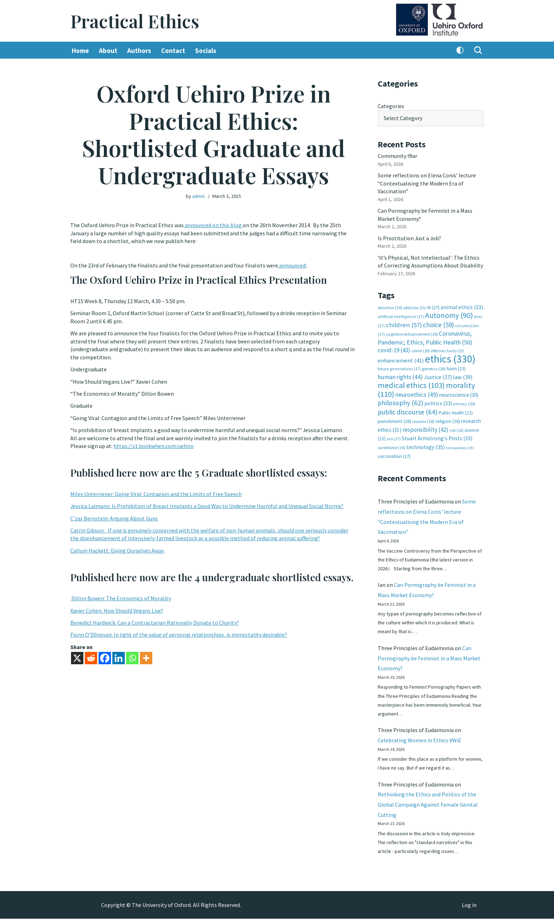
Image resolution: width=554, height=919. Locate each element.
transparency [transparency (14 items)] (460, 446)
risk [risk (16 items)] (456, 428)
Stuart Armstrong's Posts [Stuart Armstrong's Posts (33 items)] (437, 437)
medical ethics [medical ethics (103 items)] (411, 384)
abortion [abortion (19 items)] (390, 307)
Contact (173, 50)
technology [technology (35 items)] (425, 445)
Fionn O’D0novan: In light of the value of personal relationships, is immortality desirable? (178, 633)
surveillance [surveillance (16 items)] (391, 446)
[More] (146, 657)
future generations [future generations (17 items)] (399, 368)
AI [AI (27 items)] (433, 307)
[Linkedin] (118, 657)
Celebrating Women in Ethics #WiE (419, 739)
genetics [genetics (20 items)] (434, 368)
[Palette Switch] (460, 50)
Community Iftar (398, 155)
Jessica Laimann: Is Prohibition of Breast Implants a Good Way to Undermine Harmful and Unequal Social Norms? (207, 505)
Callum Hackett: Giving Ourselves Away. (117, 549)
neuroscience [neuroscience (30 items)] (458, 393)
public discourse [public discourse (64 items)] (407, 411)
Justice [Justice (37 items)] (438, 375)
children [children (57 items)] (404, 324)
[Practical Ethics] (134, 21)
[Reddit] (91, 657)
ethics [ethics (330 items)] (450, 357)
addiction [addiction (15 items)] (414, 307)
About (108, 50)
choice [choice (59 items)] (438, 324)
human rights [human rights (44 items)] (400, 376)
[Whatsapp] (132, 657)
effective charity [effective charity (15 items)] (447, 350)
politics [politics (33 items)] (438, 402)
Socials (205, 50)
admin (198, 196)
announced (292, 265)
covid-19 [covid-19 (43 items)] (394, 349)
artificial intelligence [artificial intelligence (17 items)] (401, 315)
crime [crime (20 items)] (420, 350)
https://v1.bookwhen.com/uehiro (153, 445)
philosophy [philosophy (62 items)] (400, 401)
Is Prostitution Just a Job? (410, 237)
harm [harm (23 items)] (456, 368)
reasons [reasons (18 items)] (423, 420)
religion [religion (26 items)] (447, 420)
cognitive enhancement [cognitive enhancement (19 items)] (412, 333)
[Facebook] (105, 657)
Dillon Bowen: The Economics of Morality (120, 597)
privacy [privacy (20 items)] (464, 402)
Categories (391, 106)
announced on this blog (213, 225)
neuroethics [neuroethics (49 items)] (416, 393)
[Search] (478, 50)
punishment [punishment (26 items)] (394, 420)
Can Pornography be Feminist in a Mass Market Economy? (429, 657)
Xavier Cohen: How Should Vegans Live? (117, 609)
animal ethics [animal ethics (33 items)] (462, 306)
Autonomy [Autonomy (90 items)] (449, 314)
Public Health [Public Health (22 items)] (455, 412)
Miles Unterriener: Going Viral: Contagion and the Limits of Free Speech (156, 493)
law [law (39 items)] (462, 376)
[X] (77, 657)
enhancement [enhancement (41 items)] (401, 359)
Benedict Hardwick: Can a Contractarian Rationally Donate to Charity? (154, 621)
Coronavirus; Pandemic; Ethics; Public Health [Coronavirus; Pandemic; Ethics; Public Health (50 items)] (425, 337)
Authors (139, 50)
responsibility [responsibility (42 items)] (425, 428)
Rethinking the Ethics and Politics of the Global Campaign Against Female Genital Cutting (428, 804)
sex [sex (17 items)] (394, 437)
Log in (469, 905)
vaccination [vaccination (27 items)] (394, 455)
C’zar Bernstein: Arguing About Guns (114, 517)
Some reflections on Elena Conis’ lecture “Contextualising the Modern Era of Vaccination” (427, 183)
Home (80, 50)
